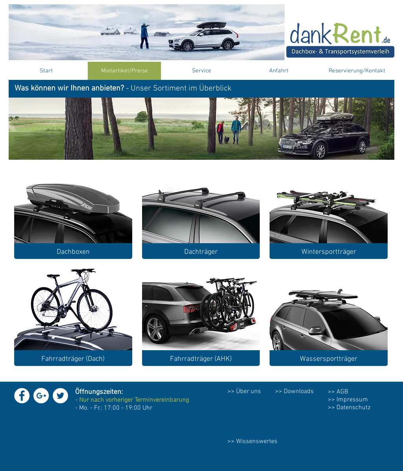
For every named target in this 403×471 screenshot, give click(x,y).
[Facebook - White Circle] (22, 395)
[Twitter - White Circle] (60, 395)
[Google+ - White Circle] (41, 395)
